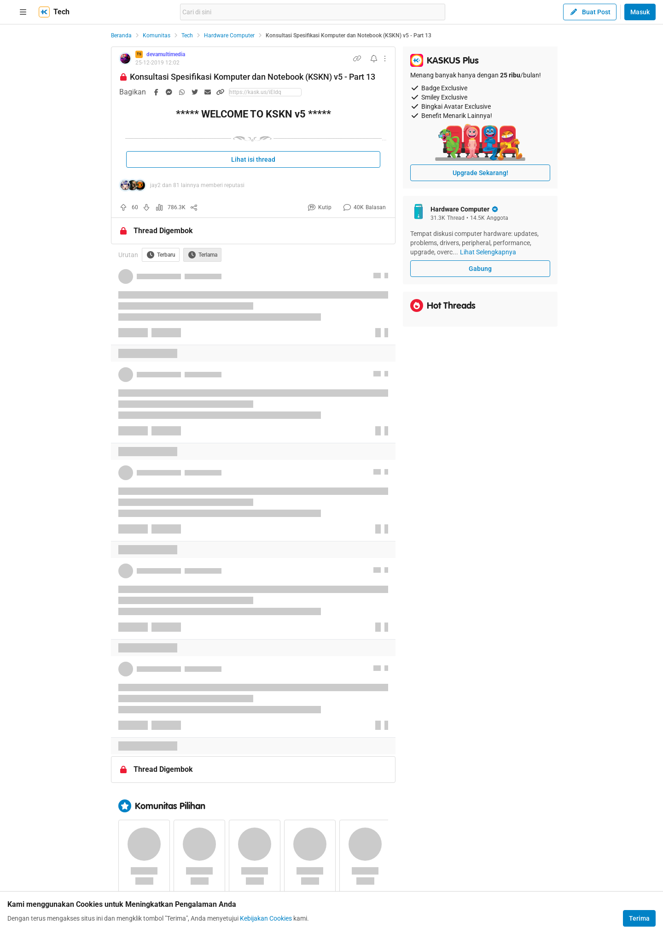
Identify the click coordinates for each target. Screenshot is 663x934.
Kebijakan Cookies (266, 918)
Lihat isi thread (253, 159)
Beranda (121, 35)
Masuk (640, 12)
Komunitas (156, 35)
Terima (639, 918)
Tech (187, 35)
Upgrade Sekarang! (480, 172)
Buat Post (590, 12)
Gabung (480, 268)
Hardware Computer (229, 35)
